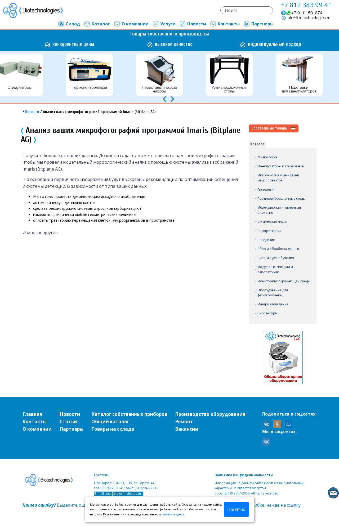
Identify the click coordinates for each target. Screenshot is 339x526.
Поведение (266, 240)
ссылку (294, 505)
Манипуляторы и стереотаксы (281, 166)
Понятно (236, 509)
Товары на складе (112, 429)
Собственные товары (274, 128)
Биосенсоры (267, 313)
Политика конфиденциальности (244, 475)
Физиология (267, 157)
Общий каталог (110, 421)
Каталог (97, 24)
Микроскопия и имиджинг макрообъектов (278, 177)
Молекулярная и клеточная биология (279, 210)
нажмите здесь (173, 514)
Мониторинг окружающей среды (283, 281)
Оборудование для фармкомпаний (272, 292)
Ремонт (184, 421)
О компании (131, 24)
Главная (32, 414)
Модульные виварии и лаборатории (275, 269)
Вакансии (186, 429)
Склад (69, 24)
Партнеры (258, 24)
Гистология (266, 189)
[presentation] (164, 98)
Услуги (164, 24)
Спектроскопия (269, 231)
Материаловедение (272, 304)
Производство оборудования (210, 414)
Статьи (68, 421)
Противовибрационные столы (281, 198)
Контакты (225, 24)
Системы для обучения (275, 258)
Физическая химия (272, 221)
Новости (192, 24)
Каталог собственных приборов (129, 414)
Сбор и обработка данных (278, 249)
